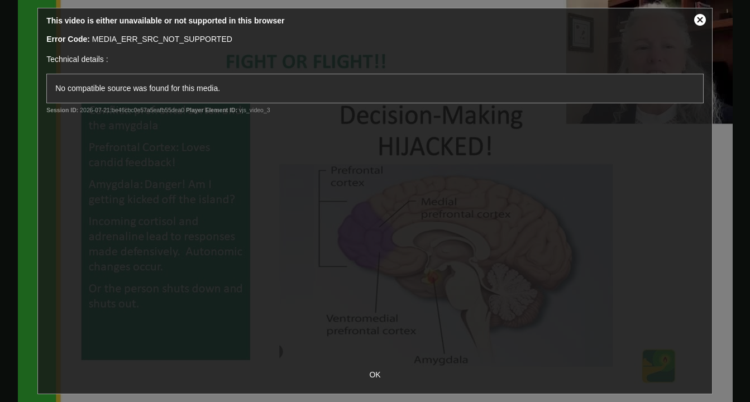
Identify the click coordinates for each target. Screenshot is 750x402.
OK (374, 374)
